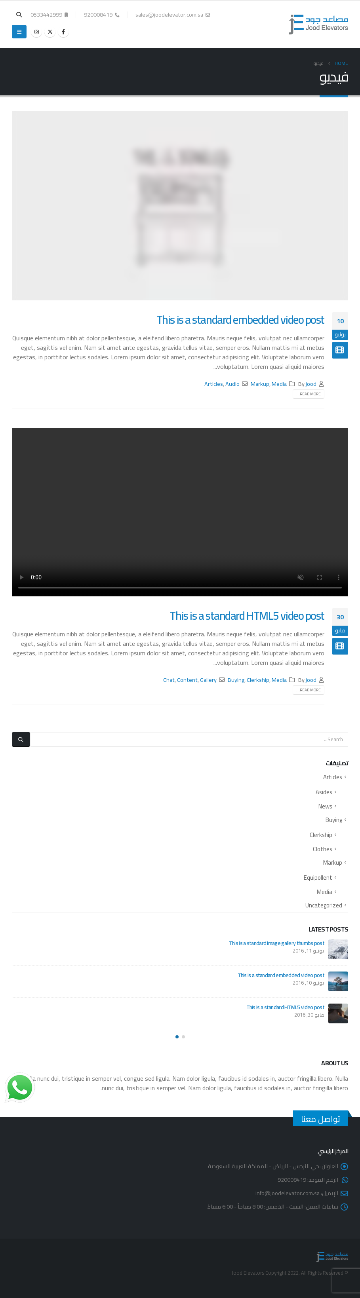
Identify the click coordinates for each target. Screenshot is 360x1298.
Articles (213, 383)
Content (187, 679)
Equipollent (318, 877)
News (325, 806)
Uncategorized (323, 905)
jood (311, 383)
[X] (49, 31)
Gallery (208, 679)
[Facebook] (63, 31)
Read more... (308, 394)
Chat (169, 679)
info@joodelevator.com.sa (287, 1193)
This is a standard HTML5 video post (247, 615)
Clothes (322, 849)
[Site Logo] (318, 24)
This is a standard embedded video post (240, 319)
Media (279, 383)
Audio (232, 383)
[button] (19, 14)
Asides (324, 792)
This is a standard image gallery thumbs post (276, 943)
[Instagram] (36, 31)
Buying (236, 679)
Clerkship (258, 679)
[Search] (21, 739)
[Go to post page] (338, 949)
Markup (260, 383)
